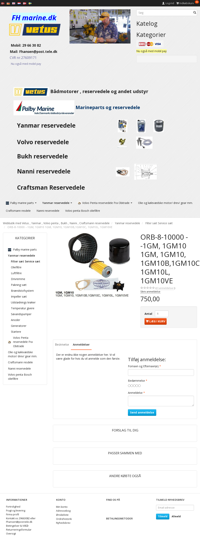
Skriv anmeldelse (150, 290)
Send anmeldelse (142, 411)
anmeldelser (165, 287)
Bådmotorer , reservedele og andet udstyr (75, 91)
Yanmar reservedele (46, 125)
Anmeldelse (135, 391)
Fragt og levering (15, 509)
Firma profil (12, 513)
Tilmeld (162, 515)
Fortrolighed (13, 505)
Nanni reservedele (44, 171)
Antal (149, 312)
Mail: (11, 51)
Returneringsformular (18, 528)
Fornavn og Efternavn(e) (143, 365)
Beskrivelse (62, 343)
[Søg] (194, 13)
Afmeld (176, 515)
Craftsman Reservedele (51, 187)
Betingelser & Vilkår (17, 524)
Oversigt (11, 532)
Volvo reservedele (44, 142)
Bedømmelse (136, 379)
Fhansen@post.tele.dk (38, 51)
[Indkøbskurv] (187, 3)
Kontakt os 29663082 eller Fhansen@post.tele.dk (21, 519)
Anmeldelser (81, 343)
